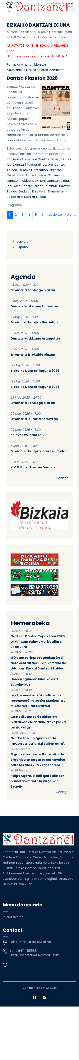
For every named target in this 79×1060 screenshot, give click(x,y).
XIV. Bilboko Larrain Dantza (33, 467)
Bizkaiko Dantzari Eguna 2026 (35, 370)
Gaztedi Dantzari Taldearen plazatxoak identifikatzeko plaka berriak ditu (38, 722)
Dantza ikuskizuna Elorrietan (34, 306)
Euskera (23, 241)
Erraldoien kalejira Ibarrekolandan (39, 451)
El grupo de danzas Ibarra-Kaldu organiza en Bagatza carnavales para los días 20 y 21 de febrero (38, 759)
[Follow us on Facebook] (34, 997)
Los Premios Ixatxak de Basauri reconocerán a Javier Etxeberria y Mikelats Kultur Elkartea (38, 700)
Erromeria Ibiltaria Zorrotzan (34, 419)
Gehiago (62, 478)
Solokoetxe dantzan (27, 435)
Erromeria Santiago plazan (33, 290)
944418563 (27, 950)
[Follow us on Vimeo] (44, 997)
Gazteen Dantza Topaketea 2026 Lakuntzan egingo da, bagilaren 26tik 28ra (38, 641)
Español (23, 247)
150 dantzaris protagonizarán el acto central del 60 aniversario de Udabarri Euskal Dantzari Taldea (38, 663)
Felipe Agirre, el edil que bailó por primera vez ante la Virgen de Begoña (37, 781)
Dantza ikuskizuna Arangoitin (35, 338)
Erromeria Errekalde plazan (33, 354)
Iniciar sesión (13, 917)
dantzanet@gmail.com (40, 955)
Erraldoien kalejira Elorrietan (34, 322)
